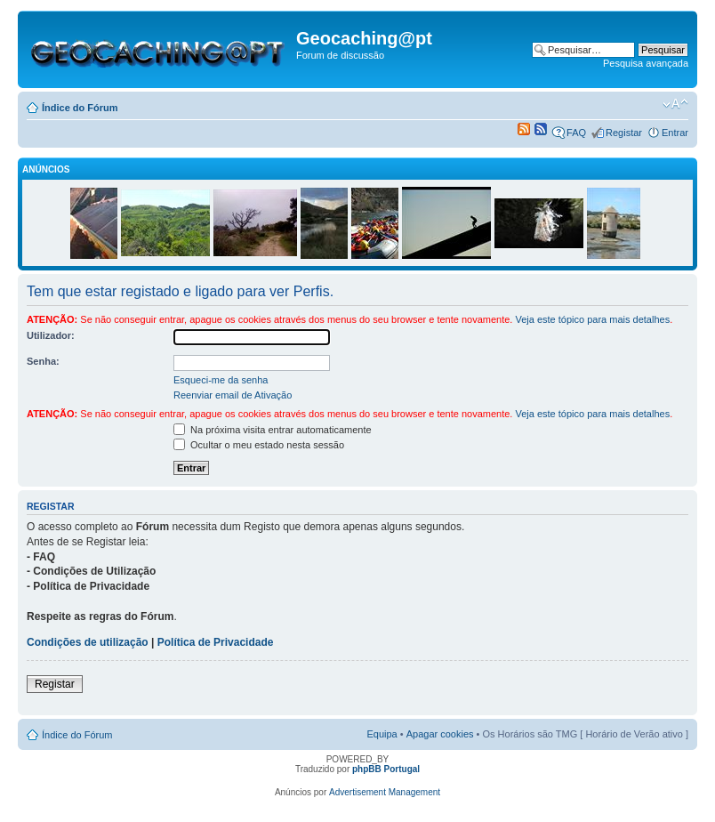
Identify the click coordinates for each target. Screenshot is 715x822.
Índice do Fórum (80, 107)
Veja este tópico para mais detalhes (592, 319)
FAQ (576, 132)
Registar (624, 132)
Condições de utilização (88, 642)
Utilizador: (51, 335)
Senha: (43, 361)
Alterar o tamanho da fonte (675, 104)
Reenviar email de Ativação (232, 395)
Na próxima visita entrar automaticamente (272, 429)
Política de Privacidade (215, 642)
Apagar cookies (440, 734)
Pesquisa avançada (645, 63)
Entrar (675, 132)
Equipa (381, 734)
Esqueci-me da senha (220, 380)
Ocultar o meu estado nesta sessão (258, 444)
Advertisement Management (384, 792)
